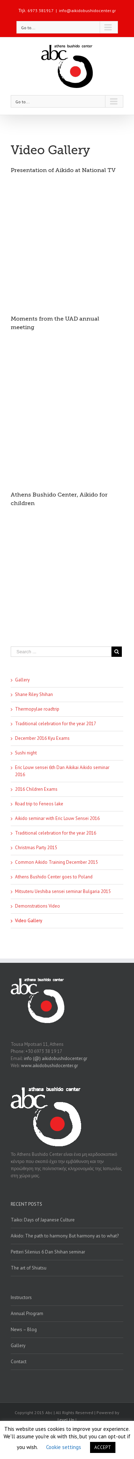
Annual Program (27, 1313)
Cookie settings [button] (63, 1447)
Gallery (22, 680)
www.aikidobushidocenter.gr (49, 1066)
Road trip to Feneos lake (39, 804)
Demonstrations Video (37, 906)
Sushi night (26, 753)
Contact (18, 1362)
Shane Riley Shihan (34, 694)
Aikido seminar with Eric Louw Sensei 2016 (57, 818)
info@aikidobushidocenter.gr (87, 10)
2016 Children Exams (36, 789)
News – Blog (24, 1329)
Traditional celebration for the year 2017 (55, 724)
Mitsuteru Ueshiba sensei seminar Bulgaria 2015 (63, 891)
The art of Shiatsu (28, 1268)
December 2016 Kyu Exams (42, 738)
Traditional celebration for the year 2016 (55, 833)
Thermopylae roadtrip (37, 709)
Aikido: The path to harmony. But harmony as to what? (65, 1236)
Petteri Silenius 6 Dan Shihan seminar (48, 1252)
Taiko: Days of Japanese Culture (43, 1220)
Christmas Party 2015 (36, 848)
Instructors (21, 1297)
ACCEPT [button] (102, 1447)
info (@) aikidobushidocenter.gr (55, 1058)
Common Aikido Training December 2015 (56, 862)
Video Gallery (28, 921)
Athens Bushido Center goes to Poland (54, 877)
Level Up (66, 1419)
